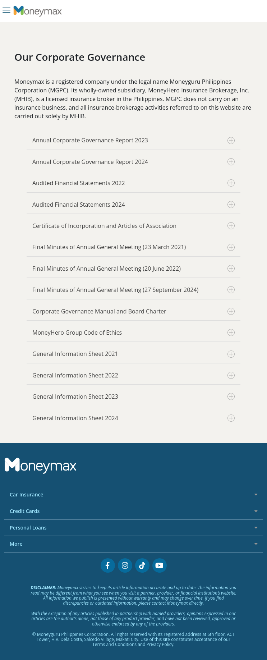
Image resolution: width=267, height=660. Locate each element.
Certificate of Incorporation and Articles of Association (133, 226)
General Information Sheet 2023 (133, 396)
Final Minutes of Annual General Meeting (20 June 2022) (133, 268)
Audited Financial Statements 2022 (133, 183)
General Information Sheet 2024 (133, 418)
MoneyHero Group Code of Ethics (133, 332)
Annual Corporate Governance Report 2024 (133, 162)
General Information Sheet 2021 (133, 354)
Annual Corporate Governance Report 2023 (133, 140)
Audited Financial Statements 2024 (133, 204)
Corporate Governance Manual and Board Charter (133, 311)
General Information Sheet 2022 (133, 375)
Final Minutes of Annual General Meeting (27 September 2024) (133, 290)
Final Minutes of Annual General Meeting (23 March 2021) (133, 247)
